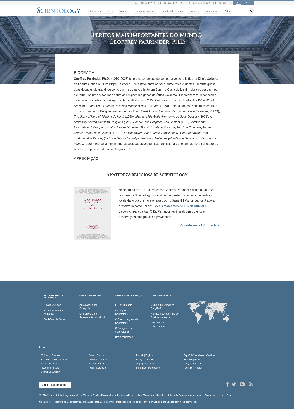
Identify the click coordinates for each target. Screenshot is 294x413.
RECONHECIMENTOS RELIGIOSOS (53, 296)
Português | (148, 367)
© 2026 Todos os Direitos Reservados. (76, 395)
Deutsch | (97, 359)
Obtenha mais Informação (199, 225)
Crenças (194, 11)
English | (144, 355)
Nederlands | (50, 367)
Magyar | (193, 363)
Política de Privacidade (128, 395)
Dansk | (96, 355)
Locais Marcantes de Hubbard (179, 206)
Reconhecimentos (144, 11)
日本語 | (145, 363)
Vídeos (228, 11)
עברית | (49, 363)
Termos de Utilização (153, 395)
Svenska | (50, 372)
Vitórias (123, 11)
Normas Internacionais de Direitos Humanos (164, 315)
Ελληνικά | (192, 359)
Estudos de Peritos (172, 11)
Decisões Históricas (54, 319)
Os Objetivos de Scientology (124, 312)
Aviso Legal (196, 395)
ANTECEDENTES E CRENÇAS (129, 296)
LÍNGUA (243, 2)
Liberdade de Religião (100, 11)
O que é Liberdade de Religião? (162, 306)
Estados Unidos (52, 304)
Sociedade (212, 11)
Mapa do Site (224, 395)
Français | (145, 359)
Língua (42, 347)
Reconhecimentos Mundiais (53, 312)
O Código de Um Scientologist (124, 330)
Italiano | (96, 363)
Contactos (210, 395)
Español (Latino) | (54, 359)
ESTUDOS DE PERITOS (90, 296)
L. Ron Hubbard (123, 304)
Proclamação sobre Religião (158, 324)
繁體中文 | (50, 355)
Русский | (193, 367)
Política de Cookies (177, 395)
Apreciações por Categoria (88, 306)
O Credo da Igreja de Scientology (126, 321)
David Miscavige (124, 337)
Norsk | (97, 367)
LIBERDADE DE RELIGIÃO (163, 296)
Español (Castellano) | (199, 355)
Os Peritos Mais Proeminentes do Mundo (93, 315)
